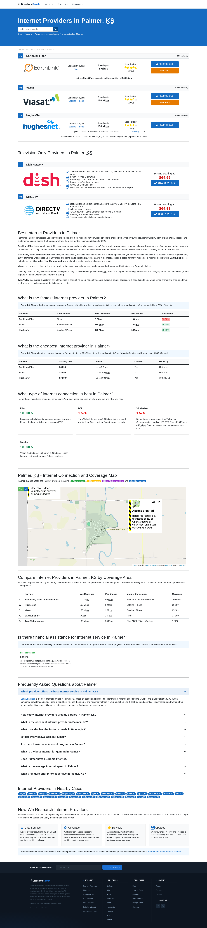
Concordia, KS (153, 797)
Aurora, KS (63, 797)
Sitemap (136, 907)
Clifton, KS (32, 794)
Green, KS (131, 794)
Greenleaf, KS (54, 794)
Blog (134, 886)
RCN (108, 915)
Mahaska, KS (130, 797)
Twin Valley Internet (34, 621)
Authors (159, 890)
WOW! (109, 920)
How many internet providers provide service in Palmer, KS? (58, 714)
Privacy (32, 908)
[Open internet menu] (49, 4)
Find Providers (112, 867)
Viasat (22, 325)
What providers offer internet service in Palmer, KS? (53, 773)
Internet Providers (90, 886)
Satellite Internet (89, 907)
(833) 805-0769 (164, 96)
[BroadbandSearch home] (29, 4)
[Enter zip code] (78, 867)
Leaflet (135, 565)
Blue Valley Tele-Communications (42, 599)
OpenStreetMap (151, 565)
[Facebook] (158, 906)
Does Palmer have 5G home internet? (44, 758)
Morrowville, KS (108, 794)
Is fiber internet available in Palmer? (43, 736)
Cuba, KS (179, 794)
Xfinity (109, 890)
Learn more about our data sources (164, 852)
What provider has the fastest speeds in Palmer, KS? (54, 729)
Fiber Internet (88, 890)
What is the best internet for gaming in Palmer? (50, 751)
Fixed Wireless (88, 903)
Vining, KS (43, 794)
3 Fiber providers (77, 481)
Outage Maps (138, 903)
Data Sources (138, 899)
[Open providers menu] (63, 4)
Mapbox (182, 565)
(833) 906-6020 (164, 64)
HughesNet (24, 330)
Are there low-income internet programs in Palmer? (53, 744)
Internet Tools (138, 890)
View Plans (165, 71)
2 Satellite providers (137, 481)
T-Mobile (110, 911)
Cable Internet (88, 894)
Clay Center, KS (155, 794)
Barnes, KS (120, 794)
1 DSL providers (94, 481)
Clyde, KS (95, 794)
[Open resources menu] (78, 4)
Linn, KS (22, 794)
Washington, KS (83, 794)
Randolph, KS (75, 797)
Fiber (76, 69)
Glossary (136, 894)
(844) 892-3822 (164, 183)
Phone (81, 101)
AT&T (109, 894)
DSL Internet (88, 899)
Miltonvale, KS (117, 797)
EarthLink (110, 886)
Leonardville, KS (50, 797)
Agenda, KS (142, 794)
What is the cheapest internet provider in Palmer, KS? (54, 722)
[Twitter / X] (163, 906)
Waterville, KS (24, 797)
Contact (159, 894)
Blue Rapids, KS (103, 797)
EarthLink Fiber (26, 319)
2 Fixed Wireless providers (113, 481)
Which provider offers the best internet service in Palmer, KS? (59, 691)
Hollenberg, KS (89, 797)
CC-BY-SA (168, 565)
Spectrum (110, 899)
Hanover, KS (36, 797)
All (26, 489)
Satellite (72, 101)
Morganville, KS (68, 794)
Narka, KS (141, 797)
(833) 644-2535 (164, 125)
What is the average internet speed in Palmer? (49, 766)
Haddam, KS (168, 794)
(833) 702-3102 (164, 214)
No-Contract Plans (90, 911)
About (158, 886)
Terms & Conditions (42, 908)
